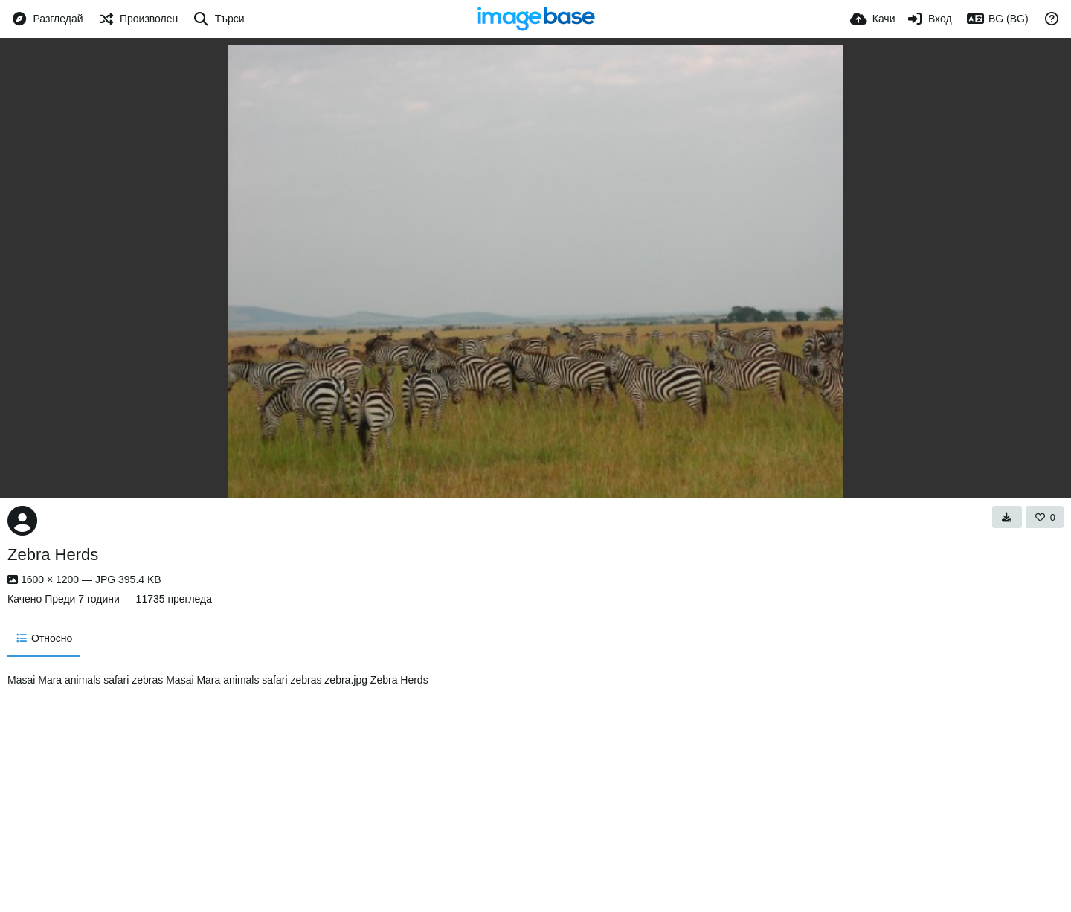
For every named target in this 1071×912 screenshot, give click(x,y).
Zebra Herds (52, 554)
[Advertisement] (663, 785)
